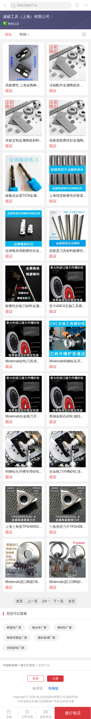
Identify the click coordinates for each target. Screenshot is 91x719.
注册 (55, 678)
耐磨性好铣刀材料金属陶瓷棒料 (23, 306)
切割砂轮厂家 (15, 648)
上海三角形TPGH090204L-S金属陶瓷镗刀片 (23, 526)
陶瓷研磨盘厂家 (17, 637)
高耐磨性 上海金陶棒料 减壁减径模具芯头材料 (23, 85)
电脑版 (53, 688)
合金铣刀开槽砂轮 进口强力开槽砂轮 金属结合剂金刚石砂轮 (67, 471)
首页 (19, 601)
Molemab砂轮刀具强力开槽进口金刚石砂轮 (23, 361)
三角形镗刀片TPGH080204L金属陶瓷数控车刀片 (67, 526)
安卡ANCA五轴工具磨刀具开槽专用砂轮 (67, 306)
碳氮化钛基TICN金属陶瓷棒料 (23, 195)
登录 (36, 678)
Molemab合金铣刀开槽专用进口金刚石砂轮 (23, 416)
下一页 (58, 601)
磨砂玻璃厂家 (46, 637)
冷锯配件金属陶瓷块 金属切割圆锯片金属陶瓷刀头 (67, 85)
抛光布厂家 (39, 627)
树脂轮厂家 (14, 627)
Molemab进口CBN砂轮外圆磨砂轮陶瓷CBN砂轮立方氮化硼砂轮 (67, 581)
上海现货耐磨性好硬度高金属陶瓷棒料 (67, 195)
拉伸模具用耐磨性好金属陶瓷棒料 (23, 250)
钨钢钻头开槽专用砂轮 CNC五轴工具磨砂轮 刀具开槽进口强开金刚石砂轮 (23, 471)
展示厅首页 (27, 665)
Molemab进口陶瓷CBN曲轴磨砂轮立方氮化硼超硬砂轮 (23, 581)
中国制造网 (10, 665)
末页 (71, 601)
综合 (8, 34)
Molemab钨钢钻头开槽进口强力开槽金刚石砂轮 (67, 361)
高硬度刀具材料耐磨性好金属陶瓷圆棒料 (67, 250)
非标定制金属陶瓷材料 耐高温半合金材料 (23, 140)
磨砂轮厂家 (64, 627)
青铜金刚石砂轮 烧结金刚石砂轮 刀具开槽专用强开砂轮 (67, 416)
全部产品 (44, 665)
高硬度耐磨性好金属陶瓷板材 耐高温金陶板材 (67, 140)
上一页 (32, 601)
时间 (24, 34)
